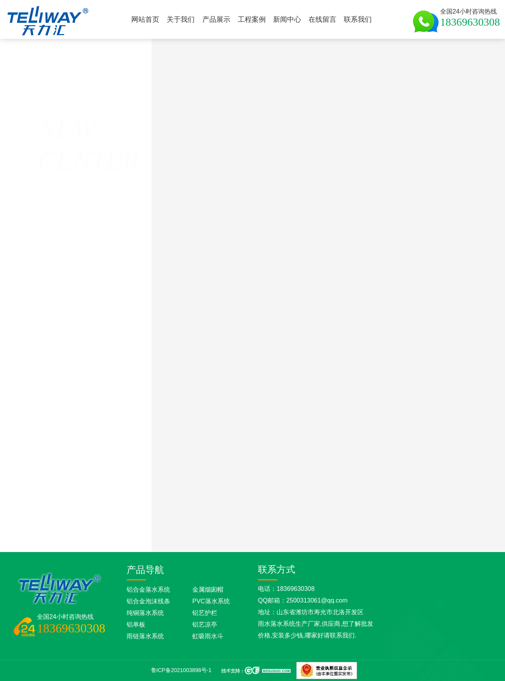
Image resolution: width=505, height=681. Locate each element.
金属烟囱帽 (207, 589)
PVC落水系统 (211, 601)
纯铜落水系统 (145, 613)
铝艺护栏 (204, 613)
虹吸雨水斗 (207, 636)
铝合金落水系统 (148, 589)
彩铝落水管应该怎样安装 (296, 534)
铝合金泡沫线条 (148, 601)
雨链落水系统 (145, 636)
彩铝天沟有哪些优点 (359, 534)
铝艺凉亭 (204, 624)
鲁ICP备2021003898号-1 (181, 670)
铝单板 (136, 624)
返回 (43, 154)
